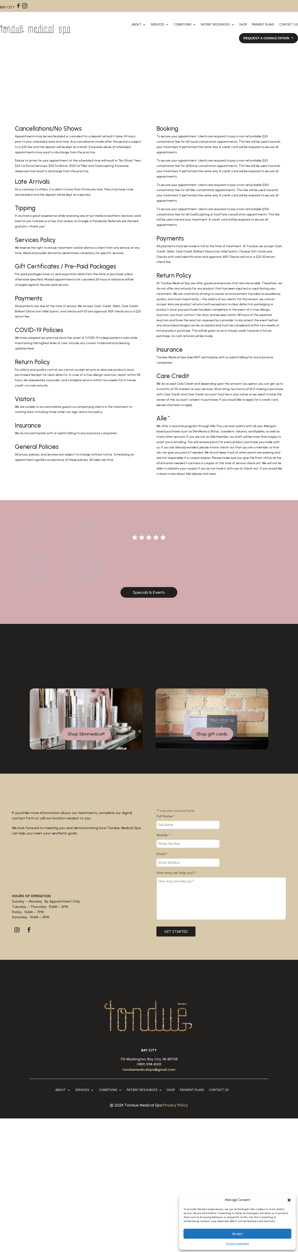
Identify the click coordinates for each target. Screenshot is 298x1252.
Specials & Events (149, 592)
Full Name (165, 816)
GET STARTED (176, 931)
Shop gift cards (211, 734)
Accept (237, 1234)
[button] (289, 1200)
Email (162, 854)
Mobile (163, 835)
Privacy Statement (237, 1243)
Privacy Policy (175, 1105)
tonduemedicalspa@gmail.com (148, 1069)
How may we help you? (176, 873)
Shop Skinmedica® (86, 734)
